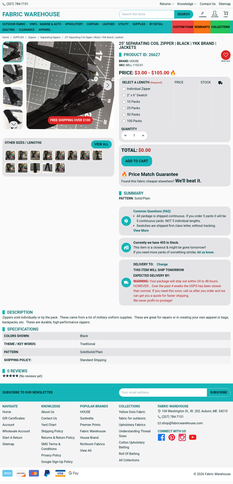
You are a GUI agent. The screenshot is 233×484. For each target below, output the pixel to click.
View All (101, 144)
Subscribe (218, 392)
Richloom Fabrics (92, 444)
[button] (108, 85)
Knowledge (187, 4)
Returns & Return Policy (58, 438)
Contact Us (208, 4)
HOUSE (134, 61)
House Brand (89, 438)
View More (141, 230)
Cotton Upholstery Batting (132, 445)
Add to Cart (136, 161)
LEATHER (110, 24)
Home (6, 412)
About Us (47, 412)
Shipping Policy (52, 431)
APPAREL (46, 30)
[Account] (215, 14)
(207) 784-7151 (15, 4)
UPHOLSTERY (75, 24)
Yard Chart (48, 425)
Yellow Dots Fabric (132, 412)
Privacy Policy (51, 455)
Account (8, 425)
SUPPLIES (140, 24)
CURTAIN (94, 24)
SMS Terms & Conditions (51, 446)
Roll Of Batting (129, 454)
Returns (167, 4)
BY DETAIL (157, 24)
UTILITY (124, 24)
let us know (205, 252)
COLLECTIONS (220, 27)
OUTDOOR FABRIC (15, 24)
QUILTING (9, 30)
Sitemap (225, 4)
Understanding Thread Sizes (135, 433)
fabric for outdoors (132, 418)
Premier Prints (90, 425)
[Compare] (202, 14)
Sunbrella (86, 418)
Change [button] (162, 264)
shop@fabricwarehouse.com (180, 423)
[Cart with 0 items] (226, 14)
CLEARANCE (28, 30)
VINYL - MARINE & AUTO (46, 24)
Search (183, 14)
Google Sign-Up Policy (57, 462)
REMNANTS (202, 27)
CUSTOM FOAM (183, 27)
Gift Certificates (13, 418)
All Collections (129, 460)
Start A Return (12, 438)
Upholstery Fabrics (132, 425)
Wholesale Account (16, 431)
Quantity (129, 129)
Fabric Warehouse (93, 431)
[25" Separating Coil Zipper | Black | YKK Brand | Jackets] (70, 85)
